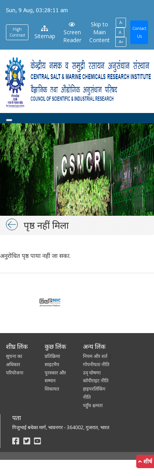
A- (121, 22)
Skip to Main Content (99, 32)
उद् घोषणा (92, 372)
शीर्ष (145, 461)
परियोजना (14, 372)
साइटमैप (52, 364)
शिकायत (52, 388)
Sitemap (44, 33)
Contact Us (139, 32)
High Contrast (17, 32)
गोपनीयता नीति (96, 364)
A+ (121, 41)
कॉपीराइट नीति (96, 380)
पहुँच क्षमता (93, 405)
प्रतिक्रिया (52, 356)
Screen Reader (72, 33)
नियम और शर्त (95, 356)
